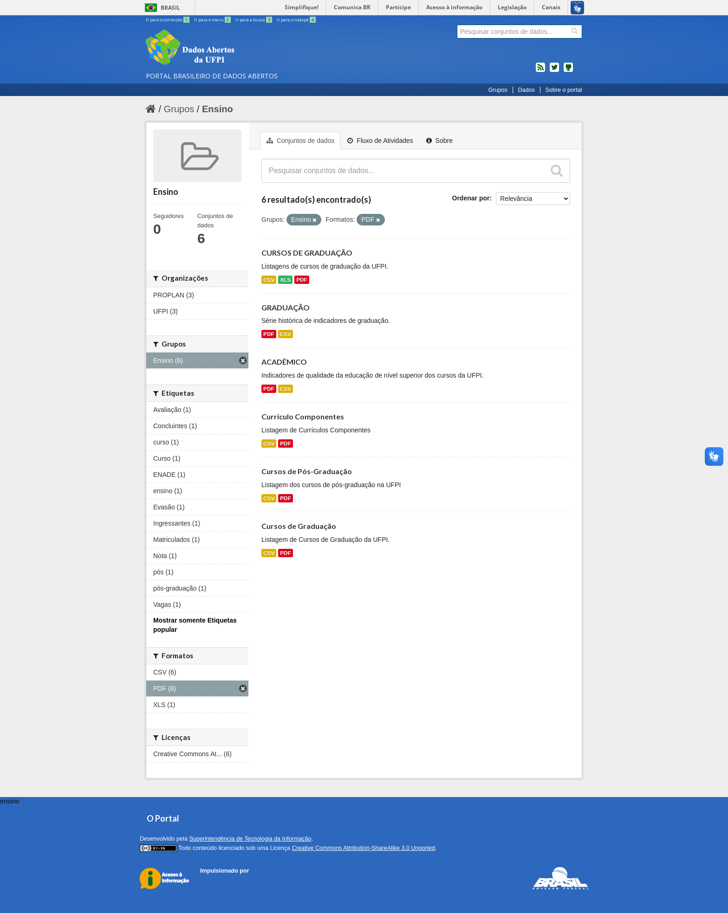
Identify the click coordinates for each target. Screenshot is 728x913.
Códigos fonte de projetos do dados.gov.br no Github (568, 71)
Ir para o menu (213, 20)
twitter (554, 71)
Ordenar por (471, 198)
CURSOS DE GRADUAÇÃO (306, 252)
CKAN (216, 881)
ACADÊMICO (284, 361)
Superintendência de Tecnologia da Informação (250, 839)
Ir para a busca (254, 20)
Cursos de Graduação (298, 525)
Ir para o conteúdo (168, 20)
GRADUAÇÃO (285, 307)
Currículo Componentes (302, 416)
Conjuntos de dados (300, 140)
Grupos (497, 90)
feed (540, 71)
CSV (268, 279)
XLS (285, 279)
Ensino (217, 109)
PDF (301, 279)
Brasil (170, 8)
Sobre (439, 140)
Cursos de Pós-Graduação (306, 471)
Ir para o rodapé (296, 20)
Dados (526, 90)
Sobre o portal (563, 90)
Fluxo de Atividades (380, 140)
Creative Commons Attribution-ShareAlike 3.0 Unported (364, 848)
